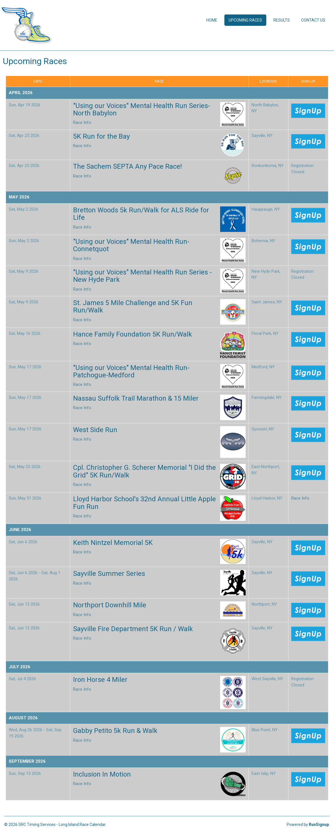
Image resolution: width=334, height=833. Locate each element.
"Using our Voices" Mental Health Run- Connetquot (131, 245)
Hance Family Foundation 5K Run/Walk (132, 334)
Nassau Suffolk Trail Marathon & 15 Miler (136, 398)
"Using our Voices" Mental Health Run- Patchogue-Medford (131, 371)
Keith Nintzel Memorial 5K (113, 543)
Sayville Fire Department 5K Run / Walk (133, 629)
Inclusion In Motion (102, 774)
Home (211, 20)
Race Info (82, 122)
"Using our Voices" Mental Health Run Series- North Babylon (141, 109)
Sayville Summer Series (109, 574)
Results (281, 20)
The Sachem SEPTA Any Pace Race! (127, 166)
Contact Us (313, 20)
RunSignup (319, 824)
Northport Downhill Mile (109, 605)
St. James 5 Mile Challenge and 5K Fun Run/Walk (132, 306)
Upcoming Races (245, 20)
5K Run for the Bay (101, 136)
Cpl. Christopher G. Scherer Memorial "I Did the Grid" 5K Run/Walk (144, 471)
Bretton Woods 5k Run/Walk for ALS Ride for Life (141, 213)
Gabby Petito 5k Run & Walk (115, 731)
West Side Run (95, 430)
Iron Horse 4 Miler (100, 680)
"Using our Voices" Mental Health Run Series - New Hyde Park (142, 276)
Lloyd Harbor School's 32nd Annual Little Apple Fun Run (144, 502)
